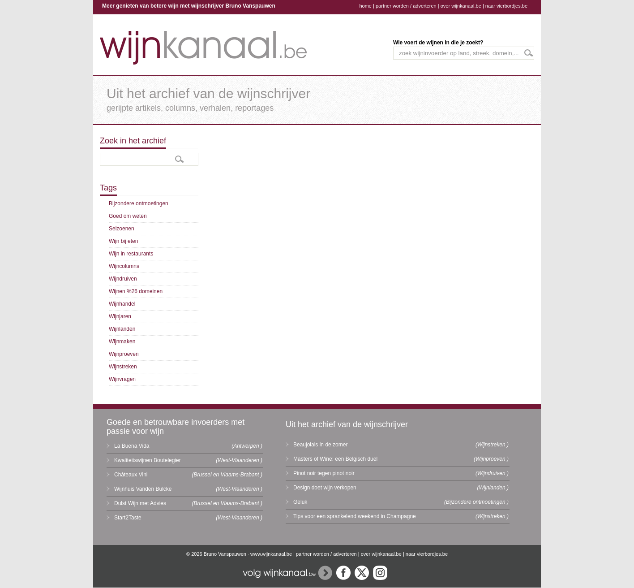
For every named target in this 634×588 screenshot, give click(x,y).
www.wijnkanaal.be (271, 554)
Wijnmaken (122, 341)
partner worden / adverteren (406, 6)
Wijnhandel (122, 304)
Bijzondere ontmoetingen (138, 203)
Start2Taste (127, 517)
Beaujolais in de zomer (320, 444)
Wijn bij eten (123, 241)
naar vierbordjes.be (506, 6)
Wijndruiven (123, 279)
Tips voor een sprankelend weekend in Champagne (354, 516)
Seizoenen (121, 228)
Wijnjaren (120, 316)
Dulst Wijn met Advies (140, 503)
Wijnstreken (123, 366)
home (365, 6)
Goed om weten (128, 216)
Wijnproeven (124, 354)
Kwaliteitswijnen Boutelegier (147, 460)
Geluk (300, 502)
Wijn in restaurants (131, 254)
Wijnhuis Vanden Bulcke (143, 489)
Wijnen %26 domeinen (136, 291)
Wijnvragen (122, 379)
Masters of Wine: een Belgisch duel (335, 459)
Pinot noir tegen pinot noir (324, 473)
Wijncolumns (124, 266)
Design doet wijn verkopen (324, 487)
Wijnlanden (122, 329)
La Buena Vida (132, 446)
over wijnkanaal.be (461, 6)
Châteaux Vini (131, 474)
